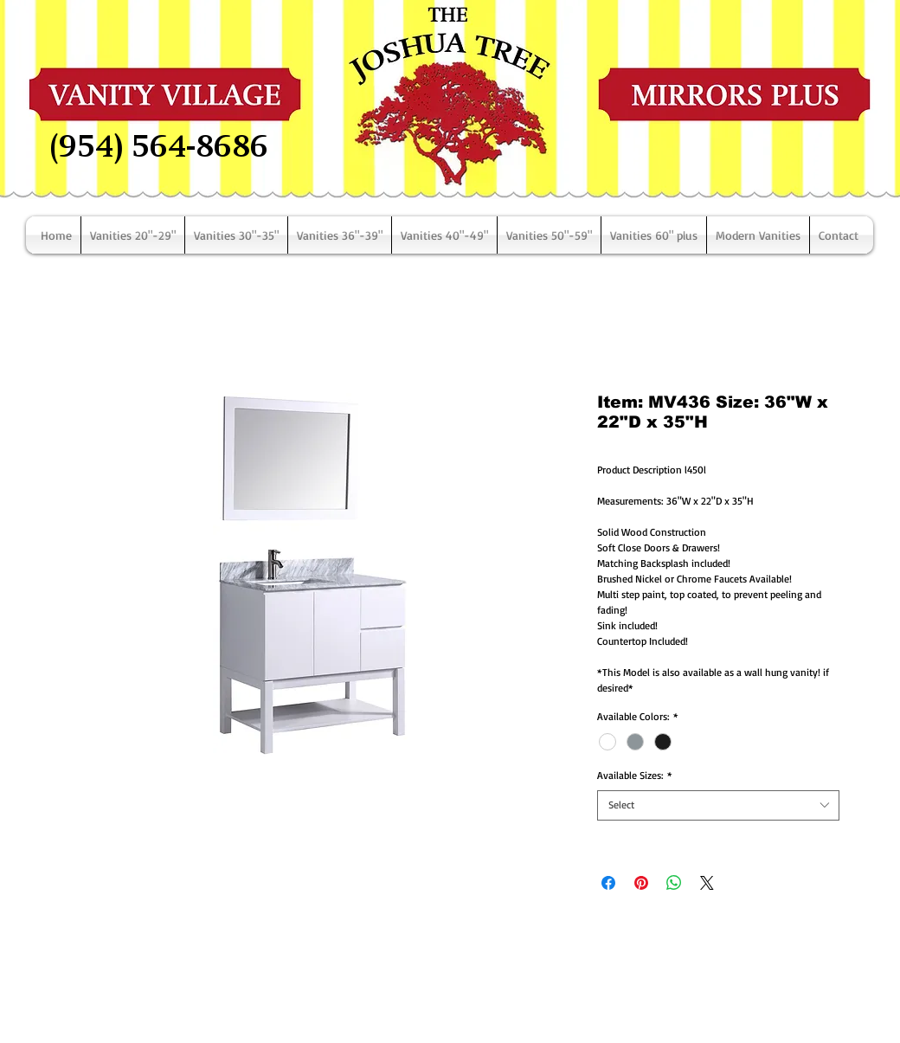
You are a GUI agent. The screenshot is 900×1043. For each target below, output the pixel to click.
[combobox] (718, 805)
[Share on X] (707, 882)
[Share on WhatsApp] (674, 882)
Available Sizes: (634, 775)
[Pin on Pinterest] (641, 882)
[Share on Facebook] (608, 882)
